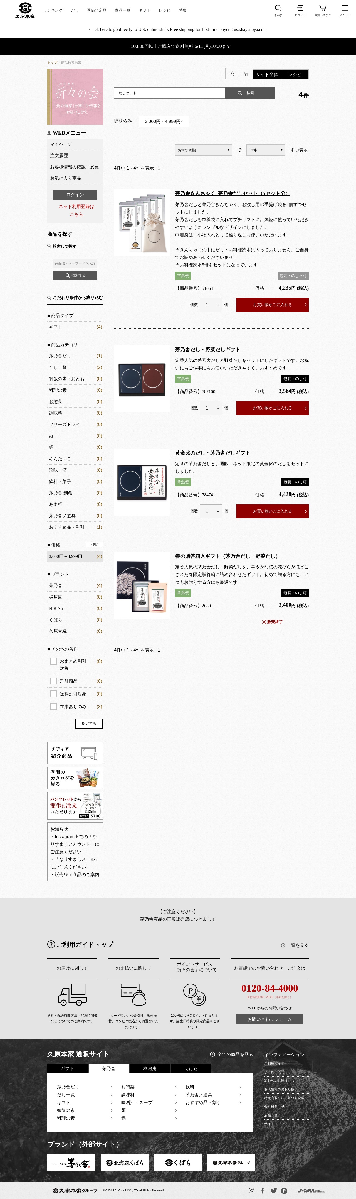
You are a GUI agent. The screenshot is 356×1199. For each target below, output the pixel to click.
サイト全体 (267, 74)
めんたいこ (60, 458)
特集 (183, 10)
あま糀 (55, 504)
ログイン (75, 194)
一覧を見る (297, 945)
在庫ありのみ (81, 706)
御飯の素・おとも (67, 378)
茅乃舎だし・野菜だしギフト (207, 349)
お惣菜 (55, 401)
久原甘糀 (58, 631)
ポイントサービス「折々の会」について (194, 967)
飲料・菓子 (60, 481)
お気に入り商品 (65, 178)
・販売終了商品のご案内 (74, 874)
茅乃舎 (55, 585)
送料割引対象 (81, 693)
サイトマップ (274, 1124)
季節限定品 (97, 10)
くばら (55, 619)
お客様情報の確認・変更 (74, 167)
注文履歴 (59, 155)
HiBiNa (56, 608)
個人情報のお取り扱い (281, 1089)
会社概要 (271, 1107)
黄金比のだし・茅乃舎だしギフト (212, 453)
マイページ (61, 144)
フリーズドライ (64, 424)
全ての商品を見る (235, 1054)
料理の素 (58, 390)
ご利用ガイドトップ (84, 944)
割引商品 (81, 681)
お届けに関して (72, 968)
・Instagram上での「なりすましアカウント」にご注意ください (74, 844)
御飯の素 (66, 1110)
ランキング (53, 10)
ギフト (144, 10)
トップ (52, 63)
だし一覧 (58, 367)
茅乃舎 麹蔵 (60, 493)
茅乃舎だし (60, 356)
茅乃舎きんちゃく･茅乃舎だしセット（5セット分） (232, 193)
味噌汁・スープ (136, 1102)
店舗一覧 (271, 1115)
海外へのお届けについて (282, 1081)
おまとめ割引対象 (81, 664)
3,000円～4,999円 (164, 121)
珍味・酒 (58, 470)
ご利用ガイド (274, 1063)
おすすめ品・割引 (67, 527)
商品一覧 (122, 10)
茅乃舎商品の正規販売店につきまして (178, 919)
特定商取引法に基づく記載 (284, 1098)
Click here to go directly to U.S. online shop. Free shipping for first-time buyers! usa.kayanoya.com (178, 29)
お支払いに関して (133, 968)
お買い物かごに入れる (272, 304)
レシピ (164, 10)
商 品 (239, 73)
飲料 (190, 1087)
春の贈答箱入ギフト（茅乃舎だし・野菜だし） (227, 556)
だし (75, 10)
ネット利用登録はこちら (76, 210)
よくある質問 (274, 1072)
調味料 (55, 413)
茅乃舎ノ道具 (62, 515)
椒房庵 (55, 597)
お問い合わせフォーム (270, 1019)
